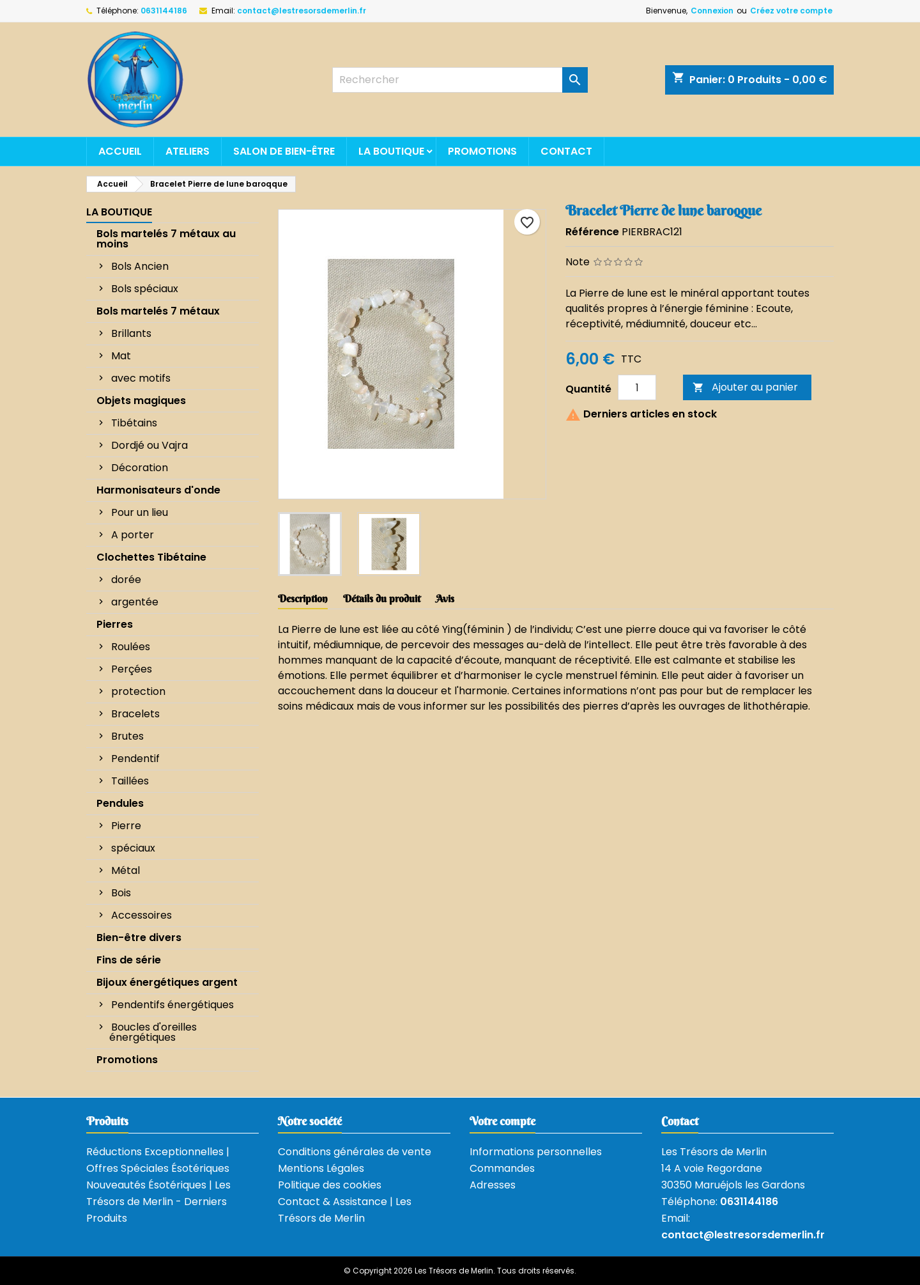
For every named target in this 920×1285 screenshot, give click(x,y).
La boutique (391, 151)
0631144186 (164, 10)
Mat (121, 355)
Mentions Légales (321, 1168)
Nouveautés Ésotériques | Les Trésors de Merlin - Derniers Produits (158, 1202)
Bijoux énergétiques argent (167, 982)
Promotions (482, 151)
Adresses (493, 1185)
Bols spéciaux (144, 288)
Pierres (114, 624)
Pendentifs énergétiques (172, 1004)
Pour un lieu (139, 512)
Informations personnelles (536, 1151)
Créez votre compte (791, 10)
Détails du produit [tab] (381, 598)
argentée (134, 602)
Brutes (127, 736)
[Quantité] (637, 387)
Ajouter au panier (745, 387)
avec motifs (141, 378)
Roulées (130, 646)
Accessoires (141, 915)
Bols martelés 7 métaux (158, 311)
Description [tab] (303, 598)
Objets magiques (141, 400)
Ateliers (187, 151)
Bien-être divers (138, 937)
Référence (592, 231)
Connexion (712, 10)
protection (138, 691)
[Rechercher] (460, 80)
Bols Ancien (140, 266)
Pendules (120, 803)
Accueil (120, 151)
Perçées (131, 669)
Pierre (126, 825)
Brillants (131, 333)
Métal (125, 870)
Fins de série (128, 960)
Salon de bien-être (284, 151)
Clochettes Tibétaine (151, 557)
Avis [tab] (445, 598)
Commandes (502, 1168)
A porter (132, 534)
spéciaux (133, 848)
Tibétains (134, 423)
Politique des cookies (329, 1185)
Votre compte (502, 1121)
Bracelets (135, 713)
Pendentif (135, 758)
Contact (566, 151)
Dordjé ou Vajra (149, 445)
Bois (121, 892)
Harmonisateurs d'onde (158, 490)
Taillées (130, 781)
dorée (126, 579)
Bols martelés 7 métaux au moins (166, 238)
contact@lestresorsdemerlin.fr (301, 10)
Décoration (139, 467)
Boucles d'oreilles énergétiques (153, 1032)
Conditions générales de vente (354, 1151)
